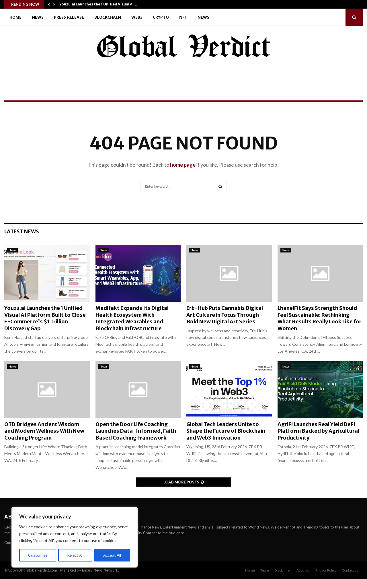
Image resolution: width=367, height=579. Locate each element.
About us (303, 570)
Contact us (350, 570)
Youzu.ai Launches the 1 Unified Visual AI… (98, 4)
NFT (183, 17)
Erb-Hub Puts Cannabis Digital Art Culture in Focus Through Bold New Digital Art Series (224, 315)
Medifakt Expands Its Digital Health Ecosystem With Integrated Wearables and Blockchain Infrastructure (132, 318)
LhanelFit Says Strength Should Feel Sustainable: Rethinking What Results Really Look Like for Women (320, 318)
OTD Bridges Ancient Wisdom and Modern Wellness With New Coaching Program (44, 431)
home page (183, 165)
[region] (74, 537)
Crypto (161, 17)
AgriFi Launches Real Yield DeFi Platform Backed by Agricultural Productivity (318, 431)
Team (264, 570)
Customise (37, 555)
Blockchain (107, 17)
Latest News (21, 231)
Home (15, 17)
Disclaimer (282, 570)
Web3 (136, 17)
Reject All (75, 555)
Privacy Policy (325, 570)
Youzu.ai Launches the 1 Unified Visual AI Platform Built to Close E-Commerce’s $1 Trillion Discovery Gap (45, 318)
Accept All (112, 555)
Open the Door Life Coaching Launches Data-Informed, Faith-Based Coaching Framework (137, 431)
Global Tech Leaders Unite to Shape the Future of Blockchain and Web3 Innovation (225, 431)
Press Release (69, 17)
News (38, 17)
